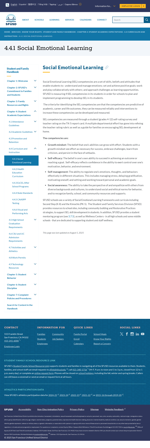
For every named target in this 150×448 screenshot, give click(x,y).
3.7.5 (71, 216)
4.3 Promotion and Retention (18, 140)
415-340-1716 (80, 369)
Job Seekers (58, 339)
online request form (44, 373)
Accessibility (24, 409)
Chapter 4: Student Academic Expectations (100, 32)
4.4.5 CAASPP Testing (19, 201)
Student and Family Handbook (59, 32)
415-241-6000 (12, 340)
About (25, 20)
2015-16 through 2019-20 (109, 395)
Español (22, 4)
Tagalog (52, 4)
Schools (39, 20)
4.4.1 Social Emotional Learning (21, 160)
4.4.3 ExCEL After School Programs (20, 184)
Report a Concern (102, 343)
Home (7, 32)
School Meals (100, 334)
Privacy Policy (77, 409)
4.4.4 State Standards (22, 193)
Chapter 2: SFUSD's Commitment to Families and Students (19, 91)
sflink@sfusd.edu (58, 369)
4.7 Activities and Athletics (17, 249)
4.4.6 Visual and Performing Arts (20, 211)
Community (58, 334)
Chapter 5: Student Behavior (16, 276)
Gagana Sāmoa (71, 4)
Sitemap (94, 409)
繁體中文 (32, 4)
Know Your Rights (32, 32)
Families (41, 334)
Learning (54, 20)
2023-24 (65, 395)
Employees (42, 343)
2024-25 (53, 395)
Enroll (77, 339)
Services (69, 20)
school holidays (86, 373)
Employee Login (133, 6)
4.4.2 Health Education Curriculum (18, 173)
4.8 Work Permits (17, 257)
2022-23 (76, 395)
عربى (60, 4)
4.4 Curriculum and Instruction (18, 150)
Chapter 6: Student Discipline (16, 286)
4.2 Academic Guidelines (21, 131)
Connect (102, 20)
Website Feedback (115, 409)
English (14, 4)
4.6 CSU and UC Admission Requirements (16, 237)
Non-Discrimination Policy (50, 409)
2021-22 (87, 395)
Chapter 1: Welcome (17, 80)
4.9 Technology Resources (16, 266)
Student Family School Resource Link (31, 366)
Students (41, 339)
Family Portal (80, 334)
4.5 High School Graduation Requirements (16, 223)
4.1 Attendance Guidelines (16, 123)
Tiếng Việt (42, 4)
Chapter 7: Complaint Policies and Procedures (19, 296)
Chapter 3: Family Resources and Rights (17, 103)
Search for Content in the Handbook (20, 307)
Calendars (85, 20)
